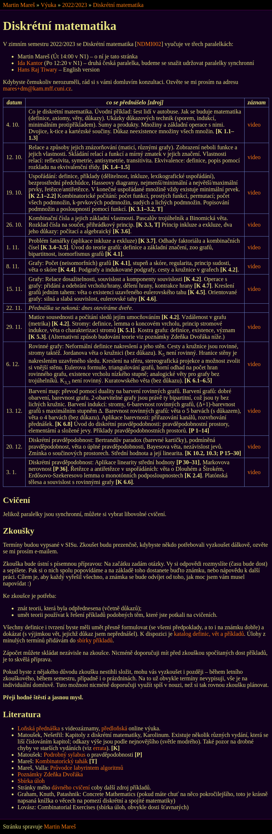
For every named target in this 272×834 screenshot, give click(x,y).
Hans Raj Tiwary (37, 69)
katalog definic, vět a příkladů (209, 634)
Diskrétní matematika (118, 5)
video (254, 125)
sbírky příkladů (95, 640)
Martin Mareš (19, 5)
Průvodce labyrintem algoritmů (86, 768)
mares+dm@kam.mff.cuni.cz (37, 88)
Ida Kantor (30, 63)
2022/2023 (74, 5)
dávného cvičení (71, 787)
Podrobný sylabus (65, 755)
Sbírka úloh (31, 781)
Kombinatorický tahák (61, 761)
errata (99, 748)
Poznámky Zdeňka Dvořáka (50, 774)
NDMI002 (149, 44)
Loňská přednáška (39, 728)
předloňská (114, 728)
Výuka (48, 5)
